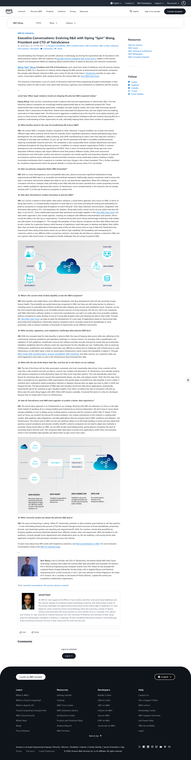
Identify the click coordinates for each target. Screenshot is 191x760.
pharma (57, 585)
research (65, 585)
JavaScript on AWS (106, 725)
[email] (169, 747)
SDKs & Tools (104, 700)
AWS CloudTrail (72, 354)
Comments (46, 48)
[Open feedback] (188, 380)
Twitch (132, 91)
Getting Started (64, 695)
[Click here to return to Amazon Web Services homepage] (9, 13)
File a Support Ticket (148, 700)
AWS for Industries (26, 33)
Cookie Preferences (47, 751)
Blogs (18, 725)
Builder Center (104, 695)
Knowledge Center (147, 710)
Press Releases (23, 730)
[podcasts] (165, 747)
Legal (140, 730)
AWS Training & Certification (140, 51)
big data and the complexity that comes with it (76, 58)
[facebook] (144, 747)
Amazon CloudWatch (56, 354)
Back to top (95, 736)
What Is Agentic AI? (25, 705)
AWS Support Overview (149, 715)
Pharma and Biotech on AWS (87, 544)
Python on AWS (105, 710)
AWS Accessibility (146, 725)
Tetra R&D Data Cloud (90, 76)
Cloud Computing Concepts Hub (31, 710)
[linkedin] (148, 747)
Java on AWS (104, 715)
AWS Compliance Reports (138, 57)
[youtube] (161, 747)
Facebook (133, 85)
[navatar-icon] (183, 3)
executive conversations (33, 585)
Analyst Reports (64, 725)
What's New (21, 720)
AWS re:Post (144, 705)
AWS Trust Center (65, 705)
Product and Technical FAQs (70, 720)
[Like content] (23, 632)
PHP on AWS (104, 720)
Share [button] (58, 48)
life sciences (49, 585)
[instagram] (152, 747)
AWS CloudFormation (38, 354)
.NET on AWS (104, 705)
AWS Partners (63, 730)
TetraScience (90, 73)
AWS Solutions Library (67, 710)
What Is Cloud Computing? (28, 700)
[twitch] (156, 747)
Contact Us (143, 695)
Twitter (132, 82)
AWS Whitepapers (135, 54)
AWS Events (133, 48)
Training (60, 700)
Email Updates (135, 94)
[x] (139, 747)
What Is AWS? (22, 695)
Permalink (34, 48)
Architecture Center (66, 715)
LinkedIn (133, 88)
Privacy (19, 751)
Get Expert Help (145, 720)
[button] (186, 3)
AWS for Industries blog (50, 547)
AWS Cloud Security (25, 715)
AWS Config (23, 354)
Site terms (30, 751)
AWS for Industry (135, 45)
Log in (69, 656)
